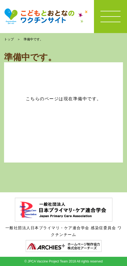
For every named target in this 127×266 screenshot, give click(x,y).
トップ (9, 39)
